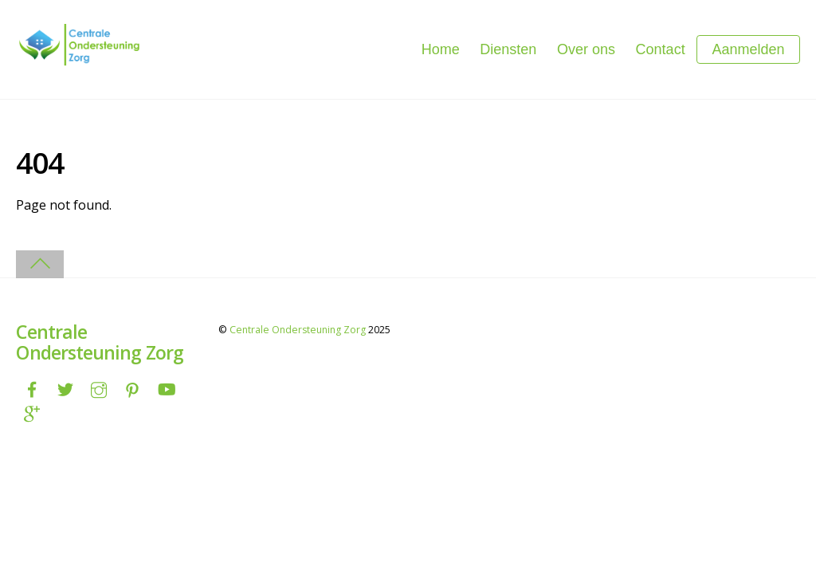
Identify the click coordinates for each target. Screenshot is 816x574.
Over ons (586, 49)
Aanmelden (748, 49)
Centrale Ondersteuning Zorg (298, 329)
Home (441, 49)
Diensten (508, 49)
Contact (660, 49)
